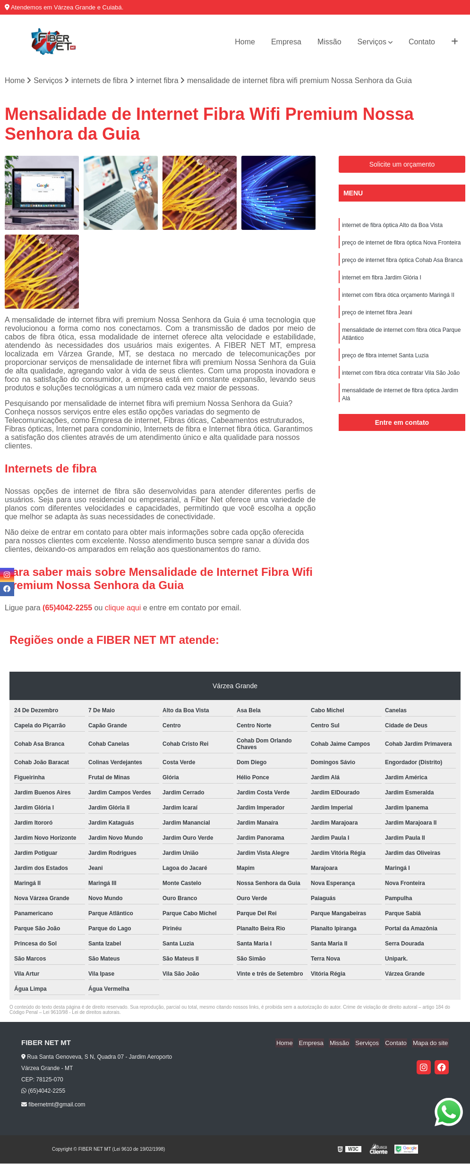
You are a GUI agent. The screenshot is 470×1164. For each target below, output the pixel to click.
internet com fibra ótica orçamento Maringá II (398, 297)
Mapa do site (430, 1043)
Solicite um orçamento (402, 165)
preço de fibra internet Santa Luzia (385, 359)
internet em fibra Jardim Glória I (381, 279)
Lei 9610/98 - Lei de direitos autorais (81, 1012)
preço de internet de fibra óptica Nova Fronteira (401, 243)
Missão (329, 42)
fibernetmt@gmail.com (53, 1105)
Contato (422, 42)
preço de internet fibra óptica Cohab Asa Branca (402, 261)
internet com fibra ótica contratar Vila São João (401, 377)
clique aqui (123, 608)
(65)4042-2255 (68, 608)
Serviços (372, 42)
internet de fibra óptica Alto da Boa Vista (392, 225)
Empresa (286, 42)
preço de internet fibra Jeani (377, 315)
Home (245, 42)
